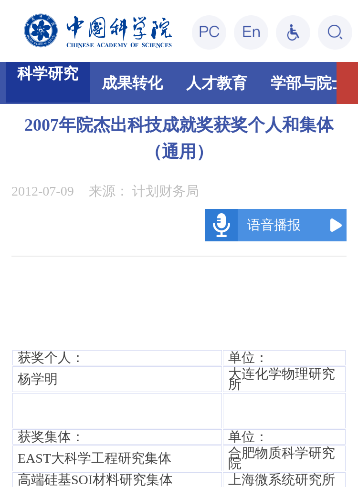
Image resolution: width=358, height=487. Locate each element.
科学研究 (47, 73)
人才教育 (216, 83)
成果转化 (132, 83)
